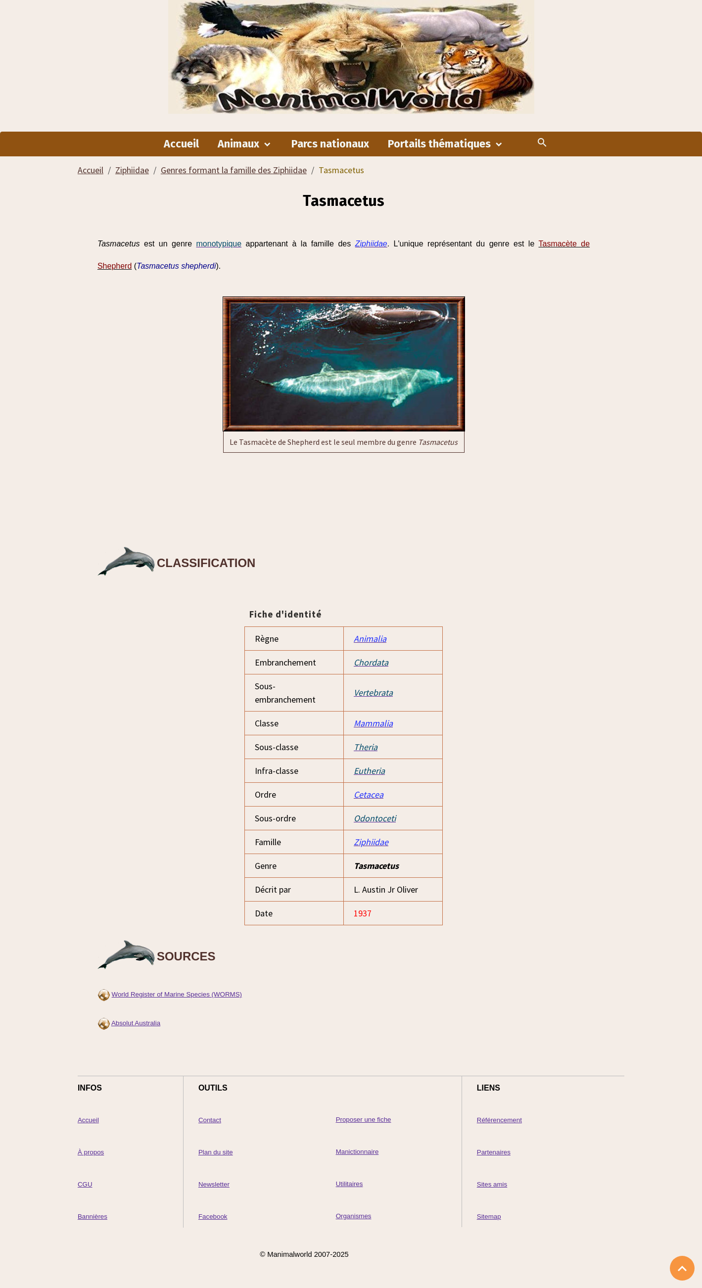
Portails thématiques (440, 144)
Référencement (499, 1120)
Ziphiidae (132, 170)
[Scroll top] (682, 1268)
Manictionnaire (357, 1151)
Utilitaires (349, 1184)
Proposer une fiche (363, 1119)
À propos (91, 1152)
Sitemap (489, 1216)
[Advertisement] (344, 497)
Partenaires (494, 1152)
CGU (85, 1184)
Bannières (92, 1216)
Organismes (354, 1216)
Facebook (213, 1216)
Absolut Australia (135, 1023)
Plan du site (215, 1152)
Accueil (181, 144)
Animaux (240, 144)
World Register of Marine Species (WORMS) (177, 994)
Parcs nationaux (330, 144)
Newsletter (214, 1184)
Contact (209, 1120)
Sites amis (492, 1184)
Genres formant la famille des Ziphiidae (234, 170)
